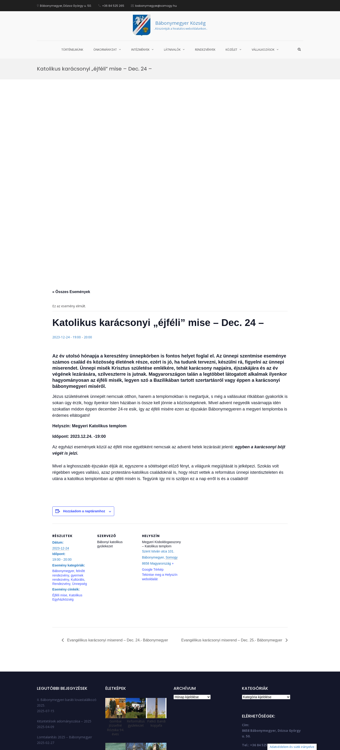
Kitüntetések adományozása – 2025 (64, 662)
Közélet (231, 50)
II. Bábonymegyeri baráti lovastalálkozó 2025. (66, 644)
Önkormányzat (105, 50)
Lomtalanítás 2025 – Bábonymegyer (64, 678)
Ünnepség (79, 525)
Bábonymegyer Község (180, 23)
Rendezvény (61, 525)
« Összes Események (71, 233)
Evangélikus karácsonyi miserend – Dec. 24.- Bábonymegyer (117, 582)
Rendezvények (205, 50)
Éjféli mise (59, 536)
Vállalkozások (263, 50)
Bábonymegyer (63, 512)
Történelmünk (72, 50)
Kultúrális (77, 521)
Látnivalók (172, 50)
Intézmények (140, 50)
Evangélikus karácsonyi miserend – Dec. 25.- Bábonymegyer (232, 582)
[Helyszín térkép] (211, 497)
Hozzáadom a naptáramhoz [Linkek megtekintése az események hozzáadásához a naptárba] (84, 453)
